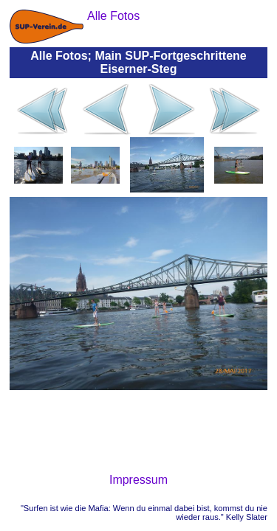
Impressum (138, 479)
